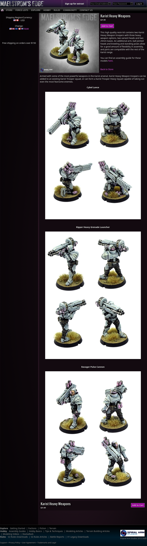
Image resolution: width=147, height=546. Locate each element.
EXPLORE (35, 10)
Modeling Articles (74, 531)
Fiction (43, 528)
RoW (26, 28)
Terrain (52, 528)
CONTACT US (86, 10)
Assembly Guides (17, 531)
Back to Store (107, 69)
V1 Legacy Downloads (78, 536)
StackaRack (27, 534)
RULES (57, 10)
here (110, 60)
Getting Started (17, 528)
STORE (9, 10)
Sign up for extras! (74, 3)
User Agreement (29, 542)
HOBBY (47, 10)
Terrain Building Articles (98, 531)
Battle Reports (57, 536)
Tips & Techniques (54, 531)
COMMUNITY (70, 10)
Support (3, 542)
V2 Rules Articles (39, 536)
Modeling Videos (11, 534)
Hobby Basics (35, 531)
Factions (32, 528)
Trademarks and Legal (46, 542)
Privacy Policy (14, 542)
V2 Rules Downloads (18, 536)
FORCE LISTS (21, 10)
